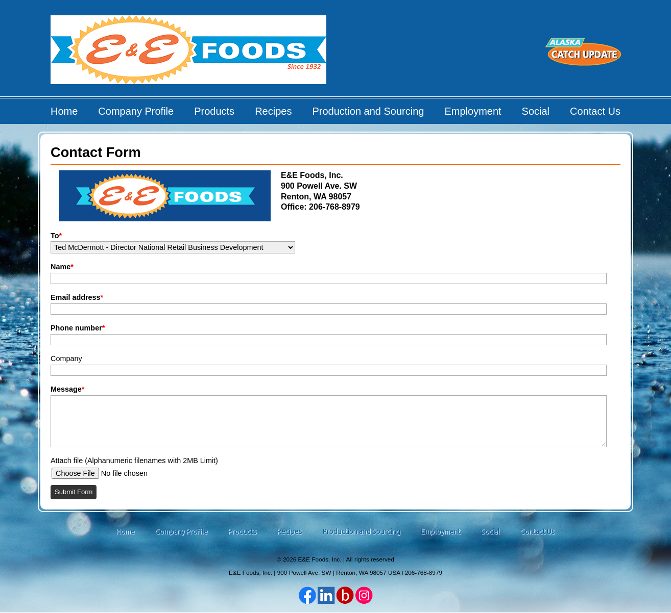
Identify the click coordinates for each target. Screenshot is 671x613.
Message (67, 389)
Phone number (78, 328)
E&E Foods (189, 53)
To (56, 236)
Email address (77, 297)
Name (62, 267)
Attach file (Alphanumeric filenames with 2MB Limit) (134, 460)
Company (66, 358)
